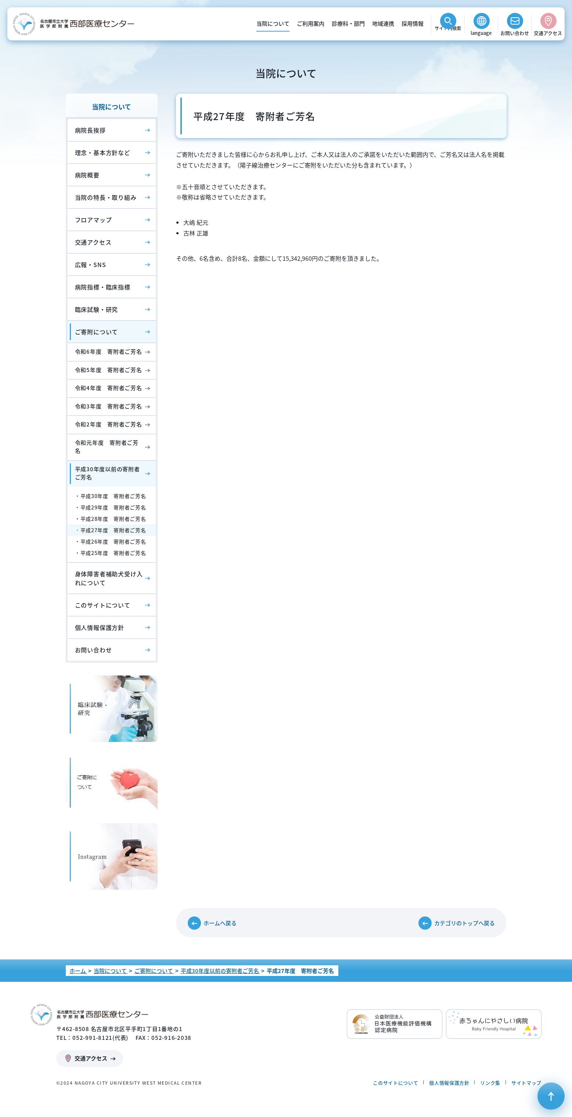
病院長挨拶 (90, 130)
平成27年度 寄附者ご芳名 (113, 530)
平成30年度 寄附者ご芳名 (113, 496)
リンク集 (490, 1082)
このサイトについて (102, 605)
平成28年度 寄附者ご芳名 (113, 518)
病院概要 (87, 174)
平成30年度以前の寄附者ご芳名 (107, 473)
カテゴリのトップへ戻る (464, 923)
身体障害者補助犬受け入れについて (109, 578)
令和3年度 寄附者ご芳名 (108, 406)
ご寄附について (96, 331)
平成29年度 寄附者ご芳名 (113, 507)
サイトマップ (526, 1082)
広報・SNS (90, 264)
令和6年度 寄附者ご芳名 (108, 351)
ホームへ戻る (220, 923)
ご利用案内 (310, 23)
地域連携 (383, 23)
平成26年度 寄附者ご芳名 (113, 541)
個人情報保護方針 (99, 627)
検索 (448, 32)
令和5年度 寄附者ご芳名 (108, 370)
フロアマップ (93, 219)
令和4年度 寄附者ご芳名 (108, 388)
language (481, 32)
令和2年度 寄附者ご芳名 (108, 424)
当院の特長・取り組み (106, 197)
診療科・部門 (348, 23)
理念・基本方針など (102, 152)
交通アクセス (548, 32)
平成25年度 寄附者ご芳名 (113, 552)
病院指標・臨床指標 (102, 286)
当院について (272, 23)
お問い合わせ (514, 32)
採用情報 (413, 23)
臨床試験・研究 (96, 309)
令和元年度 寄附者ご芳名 (106, 447)
